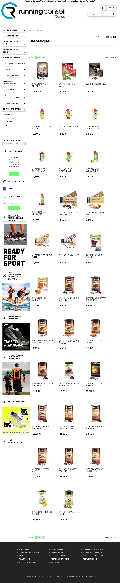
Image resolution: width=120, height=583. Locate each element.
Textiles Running (90, 559)
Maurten (9, 122)
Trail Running (24, 559)
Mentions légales (62, 576)
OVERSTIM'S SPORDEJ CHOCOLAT (41, 427)
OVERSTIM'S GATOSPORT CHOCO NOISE (96, 299)
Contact (111, 8)
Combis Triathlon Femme (29, 552)
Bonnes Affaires (25, 549)
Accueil (31, 30)
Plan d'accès (50, 576)
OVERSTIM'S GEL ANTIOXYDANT (66, 170)
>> (43, 57)
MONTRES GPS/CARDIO (27, 562)
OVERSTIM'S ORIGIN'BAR (69, 255)
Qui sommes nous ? (31, 576)
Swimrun (22, 556)
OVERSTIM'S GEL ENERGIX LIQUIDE (93, 127)
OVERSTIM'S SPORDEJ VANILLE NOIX (95, 470)
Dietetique (55, 562)
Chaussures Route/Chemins (94, 556)
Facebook (9, 188)
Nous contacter (14, 166)
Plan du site (73, 576)
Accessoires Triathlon (92, 552)
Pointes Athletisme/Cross (61, 559)
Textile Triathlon (58, 556)
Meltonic (9, 125)
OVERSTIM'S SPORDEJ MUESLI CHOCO (95, 427)
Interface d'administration (87, 576)
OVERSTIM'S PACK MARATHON (39, 85)
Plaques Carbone (58, 549)
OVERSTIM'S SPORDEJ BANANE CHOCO (68, 427)
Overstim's (10, 118)
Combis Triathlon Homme (93, 549)
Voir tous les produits (110, 57)
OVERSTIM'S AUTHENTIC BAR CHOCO (69, 213)
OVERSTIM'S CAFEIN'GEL (96, 84)
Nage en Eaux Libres (59, 552)
